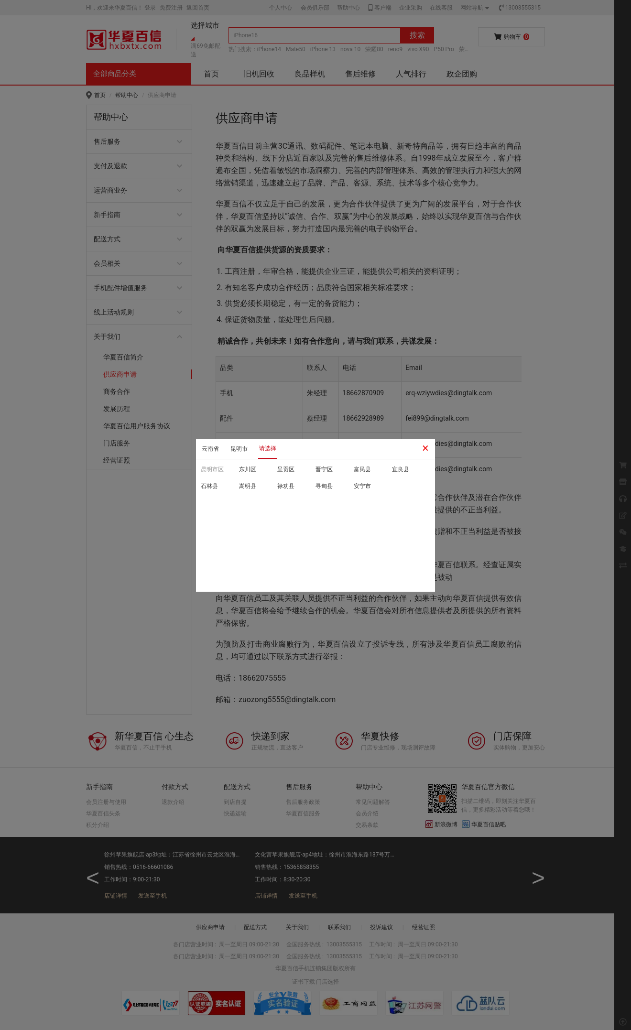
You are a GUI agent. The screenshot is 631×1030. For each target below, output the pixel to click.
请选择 (267, 448)
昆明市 (239, 448)
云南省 (210, 448)
